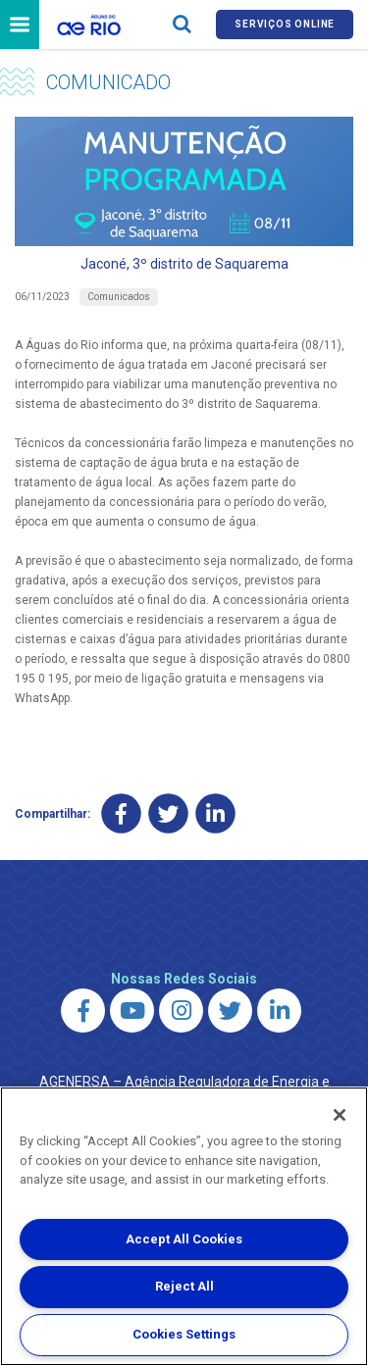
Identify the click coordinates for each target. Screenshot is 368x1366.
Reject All (184, 1286)
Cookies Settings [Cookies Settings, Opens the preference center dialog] (184, 1334)
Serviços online (285, 24)
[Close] (339, 1115)
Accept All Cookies (184, 1239)
